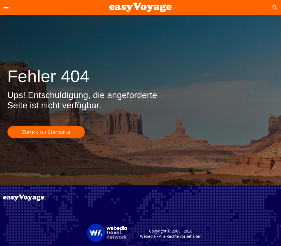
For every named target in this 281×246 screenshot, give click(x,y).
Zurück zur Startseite (46, 132)
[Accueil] (140, 7)
